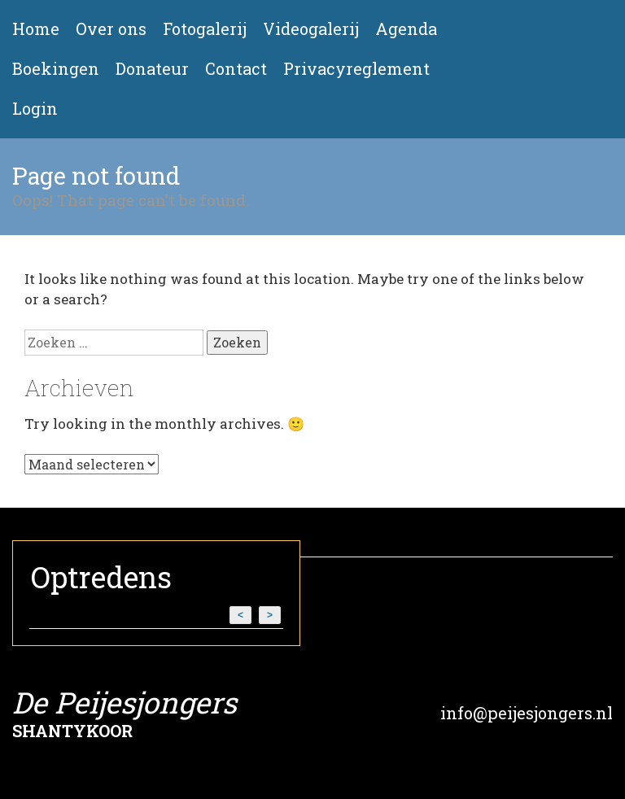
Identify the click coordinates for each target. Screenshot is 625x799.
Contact (236, 69)
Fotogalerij (205, 29)
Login (35, 108)
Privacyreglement (356, 69)
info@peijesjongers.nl (526, 712)
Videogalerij (311, 29)
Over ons (111, 29)
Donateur (152, 69)
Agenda (406, 29)
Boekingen (55, 69)
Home (35, 29)
